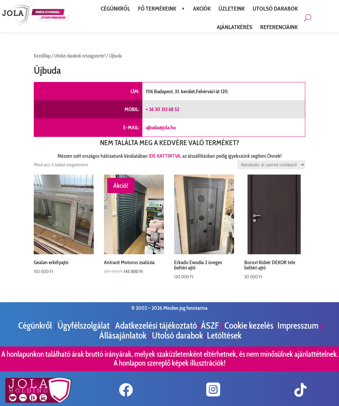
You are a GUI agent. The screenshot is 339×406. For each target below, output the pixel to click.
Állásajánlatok (123, 335)
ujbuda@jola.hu (160, 127)
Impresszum (297, 325)
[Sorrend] (271, 164)
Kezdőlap (42, 56)
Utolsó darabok (177, 335)
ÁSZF (210, 325)
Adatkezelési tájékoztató (156, 325)
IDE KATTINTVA (164, 156)
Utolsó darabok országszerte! (79, 56)
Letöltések (224, 335)
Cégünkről (36, 325)
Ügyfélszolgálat (84, 325)
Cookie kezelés (248, 325)
